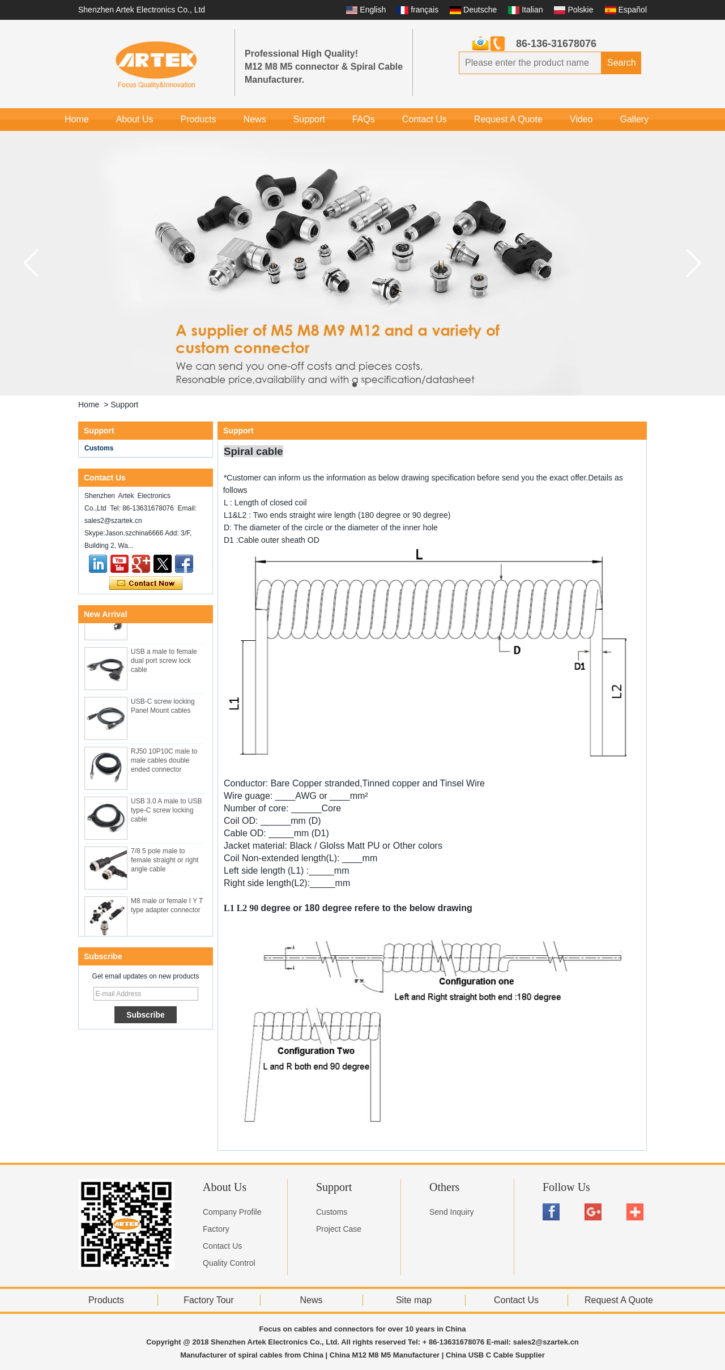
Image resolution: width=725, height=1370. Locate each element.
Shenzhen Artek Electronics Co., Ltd (141, 9)
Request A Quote (508, 119)
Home (77, 119)
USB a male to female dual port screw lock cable (164, 662)
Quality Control (229, 1262)
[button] (354, 384)
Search (621, 62)
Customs (98, 448)
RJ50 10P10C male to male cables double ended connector (164, 762)
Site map (414, 1300)
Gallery (634, 119)
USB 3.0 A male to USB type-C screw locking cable (166, 812)
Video (581, 119)
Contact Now (145, 583)
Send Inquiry (451, 1211)
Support (309, 119)
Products (198, 119)
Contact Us (424, 119)
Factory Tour (209, 1300)
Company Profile (232, 1211)
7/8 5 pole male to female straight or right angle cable (164, 862)
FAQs (363, 119)
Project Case (338, 1228)
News (255, 119)
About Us (134, 119)
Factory (216, 1228)
